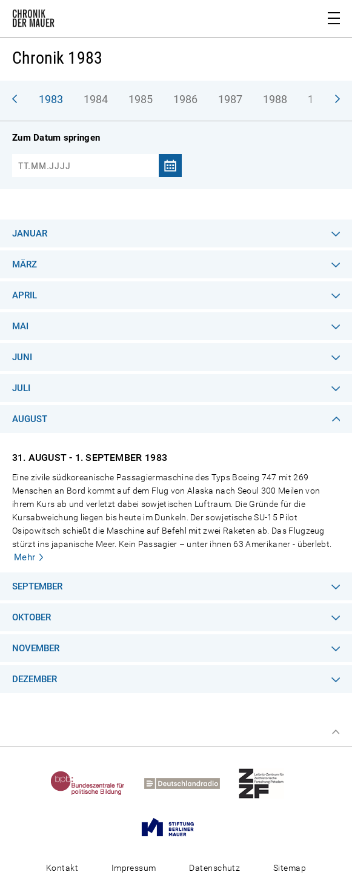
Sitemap (289, 868)
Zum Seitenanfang (335, 732)
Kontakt (62, 868)
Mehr (25, 557)
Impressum (133, 868)
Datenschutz (214, 868)
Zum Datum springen (56, 137)
